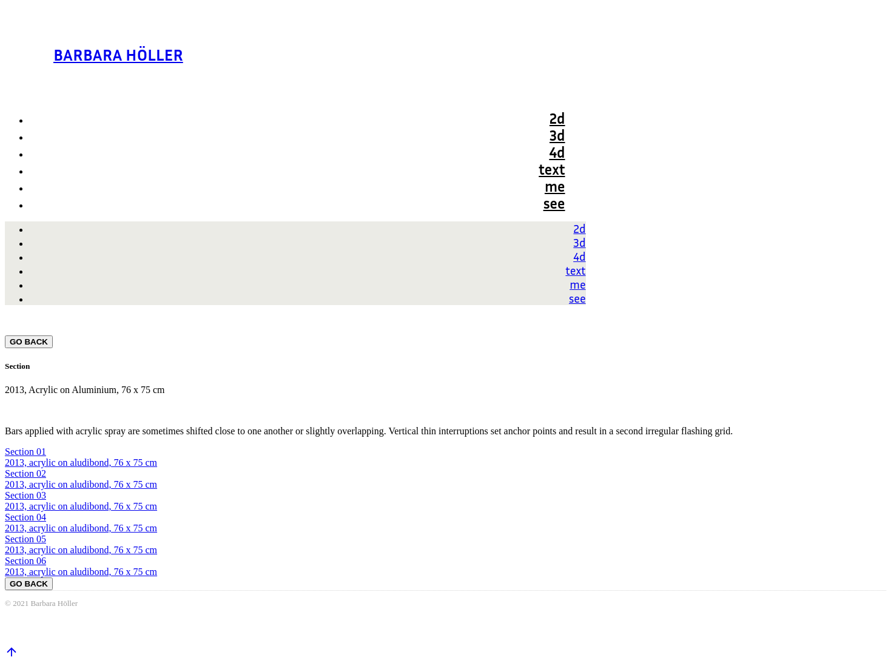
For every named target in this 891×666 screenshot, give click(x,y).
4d (557, 152)
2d (557, 118)
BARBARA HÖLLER (118, 54)
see (554, 203)
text (552, 169)
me (555, 186)
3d (557, 135)
